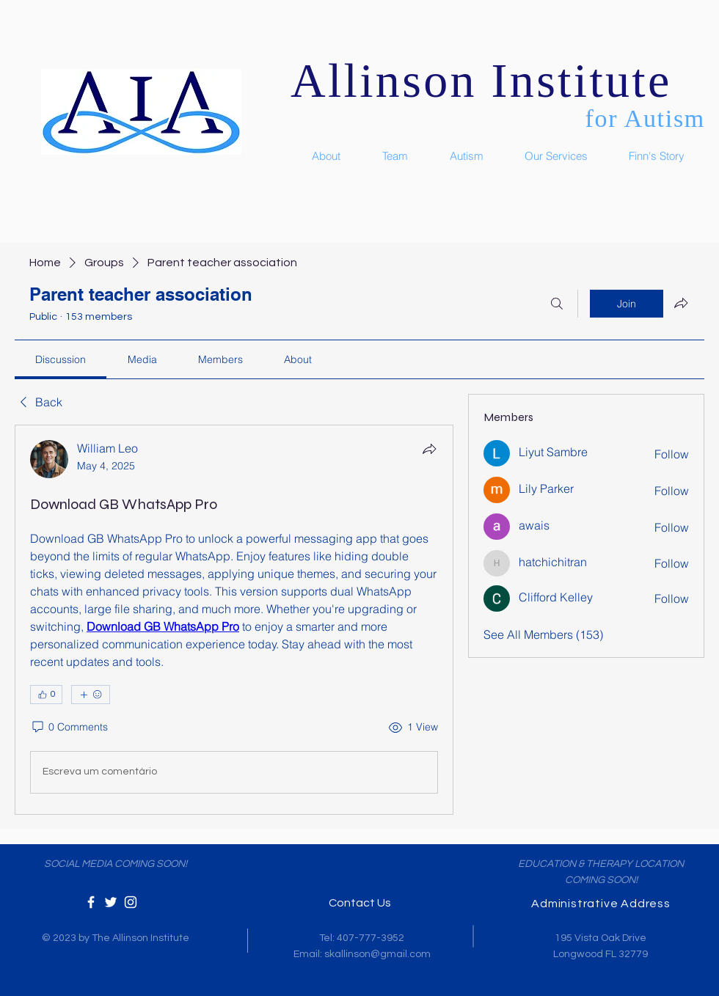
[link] (60, 359)
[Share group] (681, 303)
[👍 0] (46, 694)
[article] (234, 620)
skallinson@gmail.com (377, 954)
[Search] (557, 304)
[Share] (429, 449)
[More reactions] (90, 694)
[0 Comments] (69, 727)
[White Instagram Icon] (131, 902)
